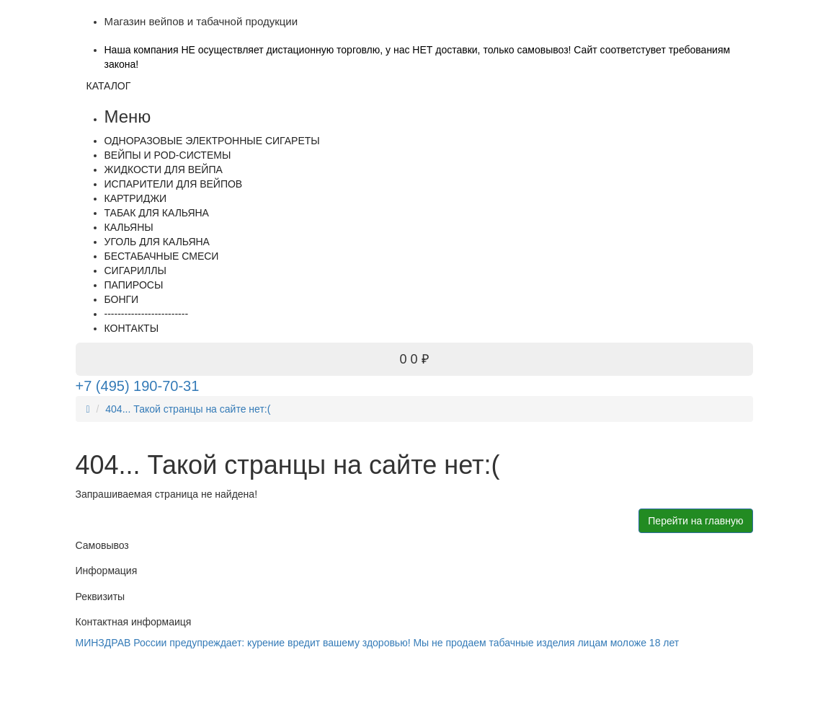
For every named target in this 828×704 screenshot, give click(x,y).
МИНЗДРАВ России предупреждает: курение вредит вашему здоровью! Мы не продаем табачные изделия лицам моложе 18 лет (378, 642)
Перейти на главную (695, 521)
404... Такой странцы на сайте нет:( (187, 409)
